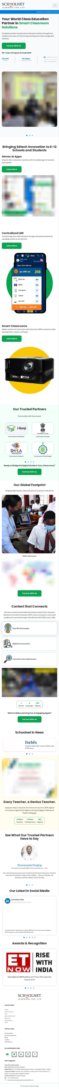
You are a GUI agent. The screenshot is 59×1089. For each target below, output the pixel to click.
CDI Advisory (9, 1043)
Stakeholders (8, 1022)
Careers (7, 1041)
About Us (7, 1019)
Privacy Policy (9, 1035)
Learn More (11, 169)
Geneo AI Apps (9, 1013)
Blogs (6, 1039)
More (6, 1024)
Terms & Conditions (10, 1037)
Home (6, 1011)
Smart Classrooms (10, 1017)
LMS (6, 1015)
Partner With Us (13, 46)
